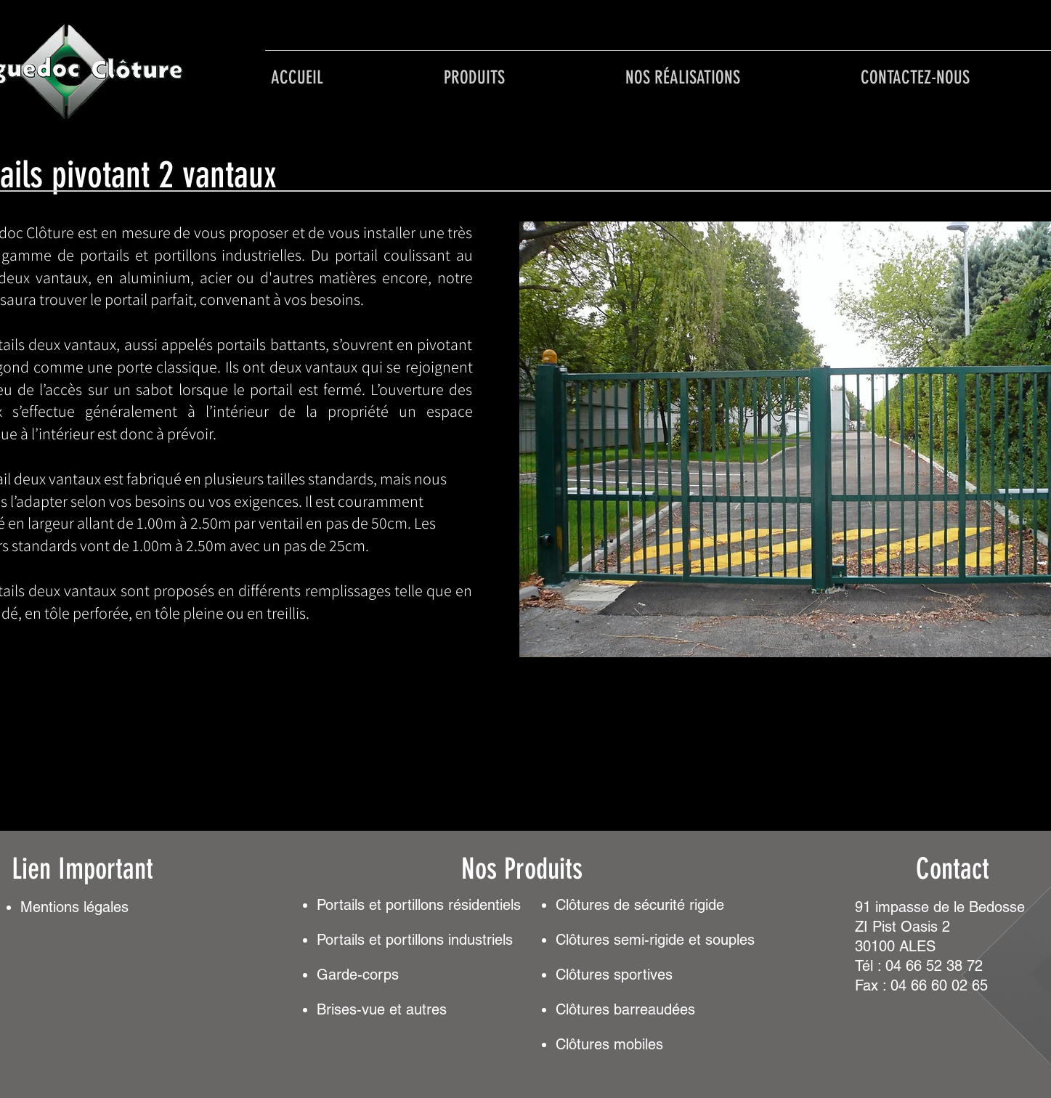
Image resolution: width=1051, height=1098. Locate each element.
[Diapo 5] (855, 637)
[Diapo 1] (806, 637)
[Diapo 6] (871, 637)
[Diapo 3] (823, 637)
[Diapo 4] (839, 637)
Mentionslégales (74, 907)
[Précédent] (532, 439)
